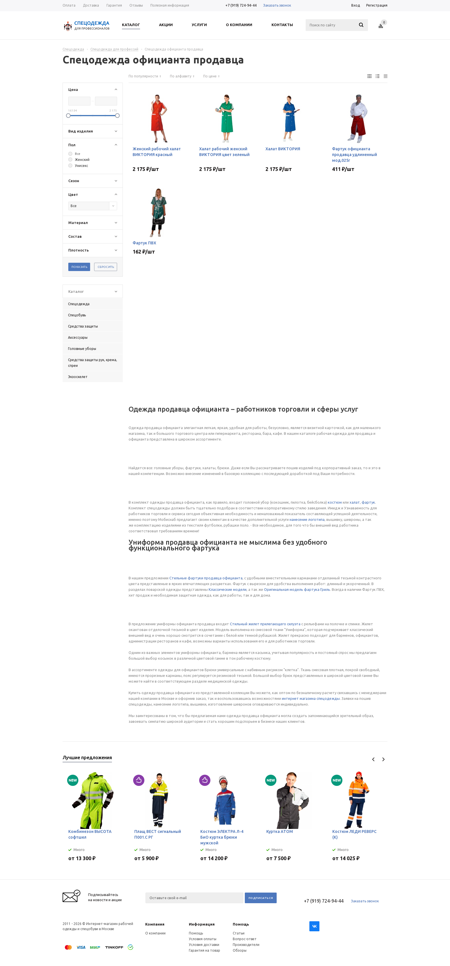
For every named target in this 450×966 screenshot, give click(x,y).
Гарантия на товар (204, 950)
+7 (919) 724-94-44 (241, 5)
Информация (202, 924)
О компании (155, 933)
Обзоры (240, 950)
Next (383, 759)
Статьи (239, 933)
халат (355, 502)
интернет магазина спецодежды (311, 698)
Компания (154, 924)
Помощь (241, 924)
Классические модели (228, 589)
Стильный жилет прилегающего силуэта (265, 624)
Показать (79, 266)
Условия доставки (204, 944)
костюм (335, 502)
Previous (373, 759)
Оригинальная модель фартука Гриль (297, 589)
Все (77, 153)
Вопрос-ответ (245, 939)
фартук (368, 502)
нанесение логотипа (307, 519)
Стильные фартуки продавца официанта (206, 578)
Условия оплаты (202, 939)
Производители (246, 944)
